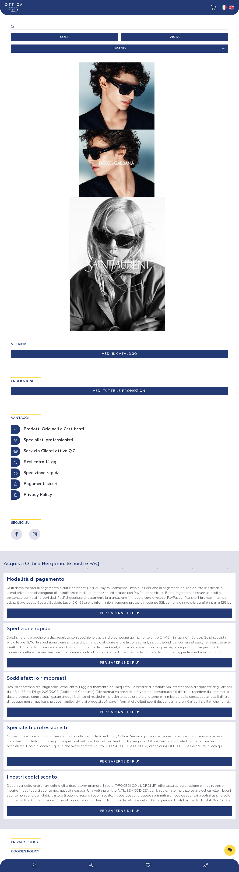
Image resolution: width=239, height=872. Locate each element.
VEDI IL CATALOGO (119, 354)
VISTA (174, 37)
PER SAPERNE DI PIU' (119, 613)
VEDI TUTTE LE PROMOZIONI (120, 391)
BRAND (169, 48)
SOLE (64, 37)
